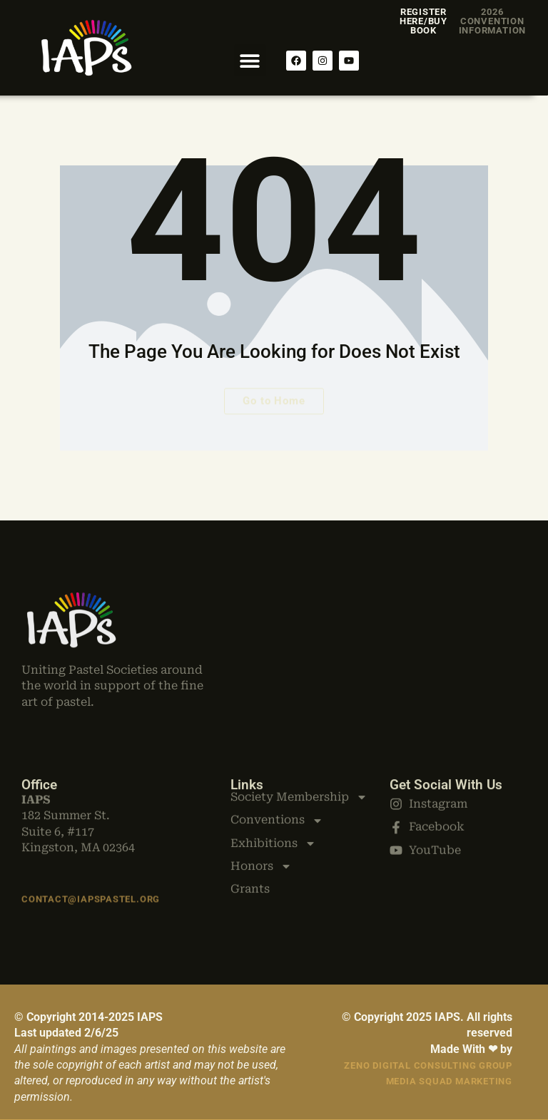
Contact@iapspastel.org (90, 892)
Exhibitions (273, 805)
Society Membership (298, 758)
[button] (250, 60)
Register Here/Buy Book (423, 21)
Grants (250, 851)
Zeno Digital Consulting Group (428, 1065)
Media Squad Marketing (449, 1081)
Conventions (276, 782)
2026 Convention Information (493, 21)
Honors (261, 828)
